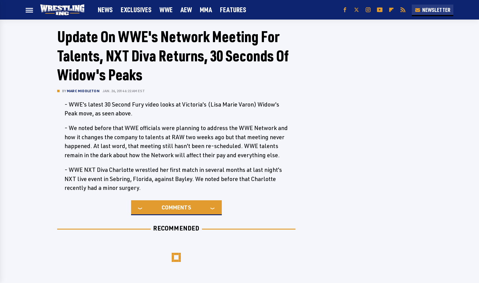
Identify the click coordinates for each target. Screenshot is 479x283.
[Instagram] (368, 10)
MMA (206, 9)
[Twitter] (356, 10)
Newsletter (432, 9)
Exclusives (136, 9)
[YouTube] (379, 10)
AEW (186, 9)
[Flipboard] (391, 10)
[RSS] (403, 10)
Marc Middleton (83, 91)
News (105, 9)
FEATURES (233, 9)
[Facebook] (345, 10)
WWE (166, 9)
